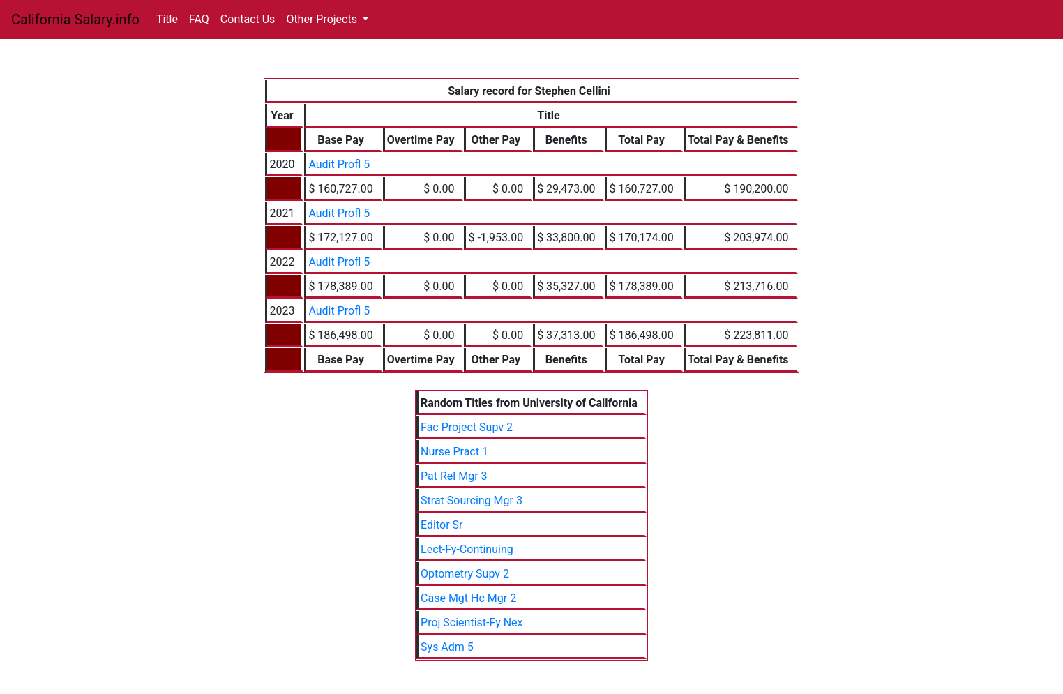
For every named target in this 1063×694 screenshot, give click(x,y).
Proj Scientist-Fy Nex (471, 622)
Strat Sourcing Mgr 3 (471, 500)
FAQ (199, 19)
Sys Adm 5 (447, 647)
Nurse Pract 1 (454, 451)
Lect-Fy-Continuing (467, 549)
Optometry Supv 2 (465, 573)
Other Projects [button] (323, 19)
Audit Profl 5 (339, 164)
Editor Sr (441, 524)
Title (167, 19)
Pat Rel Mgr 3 (454, 476)
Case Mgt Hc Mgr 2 (468, 598)
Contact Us (248, 19)
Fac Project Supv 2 (467, 427)
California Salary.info (75, 19)
